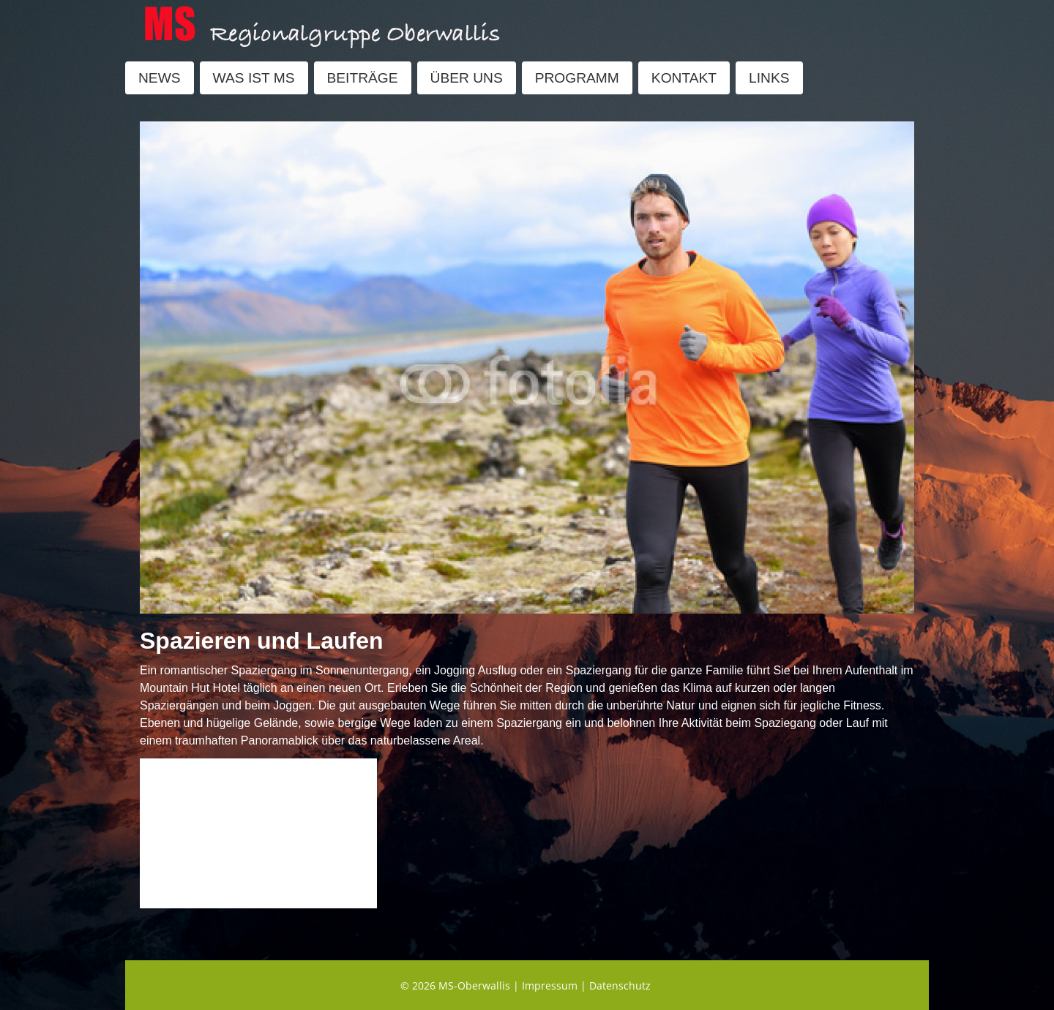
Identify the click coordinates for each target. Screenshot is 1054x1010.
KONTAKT (684, 78)
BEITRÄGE (362, 78)
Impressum (550, 985)
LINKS (769, 78)
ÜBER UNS (466, 78)
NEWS (159, 78)
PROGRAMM (577, 78)
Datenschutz (620, 985)
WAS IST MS (254, 78)
